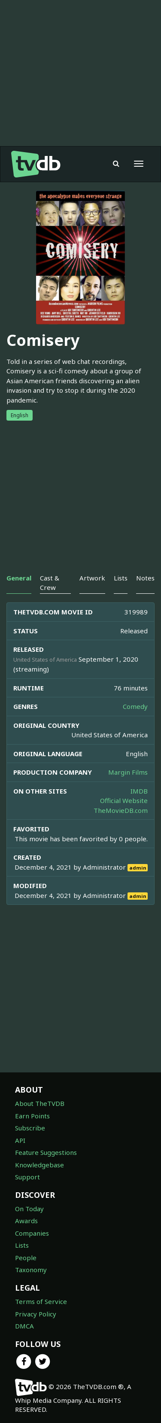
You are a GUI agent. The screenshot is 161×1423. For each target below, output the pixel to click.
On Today (29, 1208)
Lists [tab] (121, 578)
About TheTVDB (39, 1103)
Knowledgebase (39, 1164)
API (20, 1140)
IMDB (139, 791)
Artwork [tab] (92, 578)
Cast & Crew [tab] (49, 582)
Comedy (135, 706)
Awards (26, 1220)
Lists (22, 1245)
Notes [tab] (145, 578)
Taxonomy (31, 1269)
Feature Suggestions (46, 1152)
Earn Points (32, 1116)
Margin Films (128, 772)
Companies (32, 1233)
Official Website (124, 800)
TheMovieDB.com (121, 810)
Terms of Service (41, 1301)
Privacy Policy (35, 1314)
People (25, 1257)
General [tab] (18, 578)
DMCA (24, 1326)
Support (27, 1177)
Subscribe (30, 1128)
